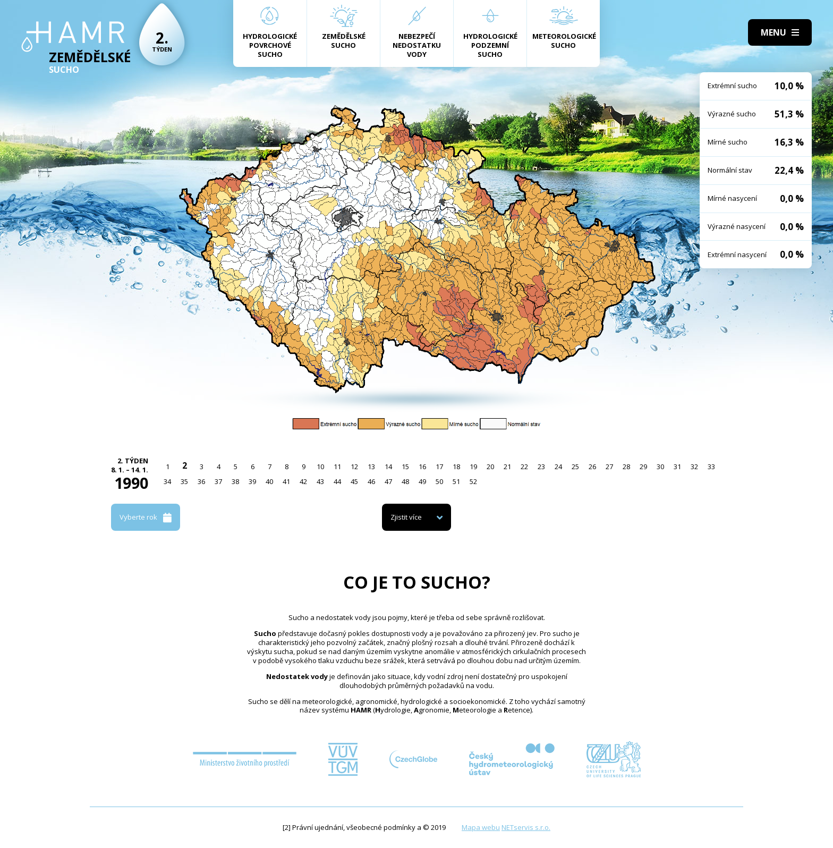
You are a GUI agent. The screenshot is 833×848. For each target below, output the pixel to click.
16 (422, 466)
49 (422, 481)
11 (337, 466)
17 (439, 466)
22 (524, 466)
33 (711, 466)
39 (252, 481)
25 (575, 466)
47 (388, 481)
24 (558, 466)
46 (371, 481)
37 (218, 481)
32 (694, 466)
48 (405, 481)
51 (456, 481)
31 (677, 466)
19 (473, 466)
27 (609, 466)
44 (337, 481)
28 (626, 466)
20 (490, 466)
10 (320, 466)
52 (473, 481)
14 (388, 466)
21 (507, 466)
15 (405, 466)
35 (184, 481)
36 (201, 481)
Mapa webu (481, 827)
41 (286, 481)
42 (303, 481)
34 (167, 481)
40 (269, 481)
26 (592, 466)
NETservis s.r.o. (526, 827)
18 (456, 466)
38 (235, 481)
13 (371, 466)
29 (643, 466)
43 (320, 481)
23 (541, 466)
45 (354, 481)
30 (660, 466)
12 (354, 466)
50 (439, 481)
